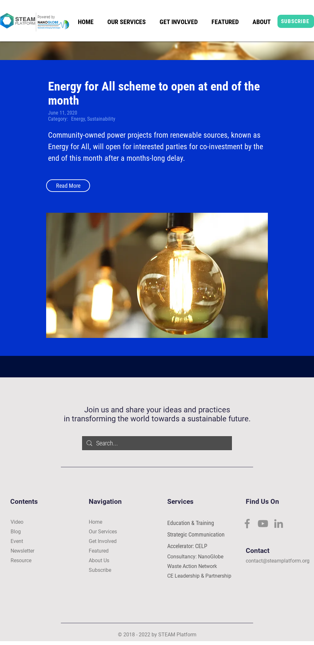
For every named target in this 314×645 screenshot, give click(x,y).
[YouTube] (263, 523)
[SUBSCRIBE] (295, 21)
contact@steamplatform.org (278, 561)
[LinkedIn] (278, 523)
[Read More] (68, 185)
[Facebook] (247, 523)
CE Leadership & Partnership (199, 576)
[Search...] (157, 443)
